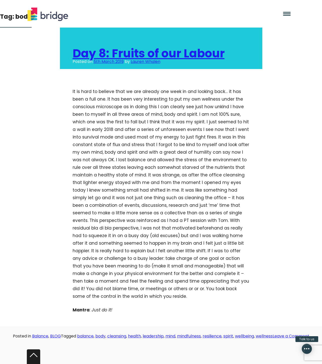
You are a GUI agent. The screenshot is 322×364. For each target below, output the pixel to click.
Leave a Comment (291, 336)
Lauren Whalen (145, 61)
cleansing (116, 336)
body (100, 336)
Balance (40, 336)
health (134, 336)
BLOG (55, 336)
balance (85, 336)
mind (170, 336)
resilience (212, 336)
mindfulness (189, 336)
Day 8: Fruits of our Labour (149, 53)
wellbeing (244, 336)
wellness (264, 336)
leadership (153, 336)
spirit (228, 336)
